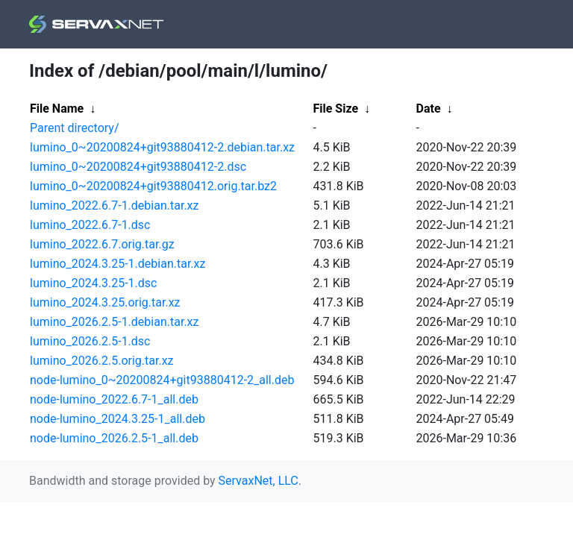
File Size (336, 108)
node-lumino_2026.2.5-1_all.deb (114, 438)
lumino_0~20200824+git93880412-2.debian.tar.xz (162, 147)
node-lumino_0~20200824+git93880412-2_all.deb (162, 380)
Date (428, 108)
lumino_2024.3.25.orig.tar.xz (105, 302)
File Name (57, 108)
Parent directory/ (74, 128)
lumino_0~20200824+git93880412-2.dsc (138, 167)
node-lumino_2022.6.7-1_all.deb (114, 399)
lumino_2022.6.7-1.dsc (90, 225)
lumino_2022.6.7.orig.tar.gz (102, 244)
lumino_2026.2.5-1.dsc (90, 341)
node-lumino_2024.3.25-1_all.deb (117, 419)
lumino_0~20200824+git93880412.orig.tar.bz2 (153, 186)
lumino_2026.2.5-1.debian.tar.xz (114, 322)
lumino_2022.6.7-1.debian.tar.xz (114, 205)
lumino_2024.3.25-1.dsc (93, 283)
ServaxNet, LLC (258, 481)
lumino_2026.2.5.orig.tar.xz (102, 361)
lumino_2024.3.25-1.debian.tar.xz (117, 264)
